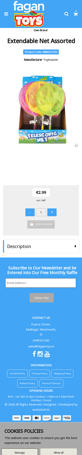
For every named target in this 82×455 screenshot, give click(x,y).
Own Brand (40, 30)
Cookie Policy (17, 373)
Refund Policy (27, 383)
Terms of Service (51, 383)
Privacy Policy (39, 373)
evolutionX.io (41, 409)
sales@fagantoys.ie (41, 346)
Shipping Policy (62, 373)
